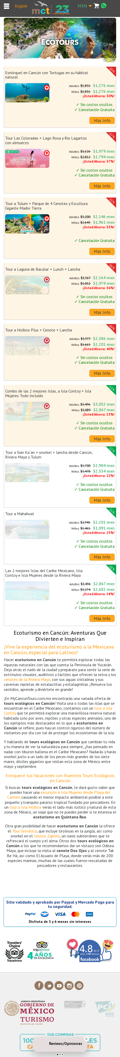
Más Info (102, 120)
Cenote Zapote (47, 835)
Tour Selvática (24, 831)
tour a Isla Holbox (25, 807)
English (21, 5)
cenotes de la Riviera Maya (27, 679)
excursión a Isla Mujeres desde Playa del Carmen (58, 795)
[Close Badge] (86, 1038)
